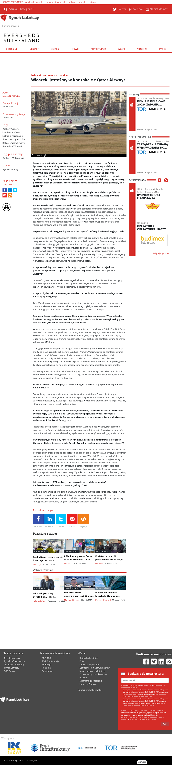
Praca (162, 49)
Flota (82, 661)
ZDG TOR (46, 658)
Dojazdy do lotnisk (89, 658)
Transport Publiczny (14, 664)
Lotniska (11, 49)
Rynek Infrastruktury (14, 661)
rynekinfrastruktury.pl (55, 2)
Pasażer (34, 49)
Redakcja (46, 664)
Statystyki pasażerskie (91, 680)
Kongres (142, 49)
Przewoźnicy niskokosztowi (93, 674)
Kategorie (26, 9)
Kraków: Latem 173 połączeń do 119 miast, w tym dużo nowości (109, 559)
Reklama (46, 667)
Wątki (121, 49)
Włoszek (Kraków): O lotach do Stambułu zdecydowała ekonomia (108, 596)
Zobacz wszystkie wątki (90, 689)
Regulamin (47, 671)
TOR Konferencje (50, 661)
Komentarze (98, 49)
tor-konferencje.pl (76, 2)
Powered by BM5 (32, 761)
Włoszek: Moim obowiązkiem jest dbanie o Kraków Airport (79, 596)
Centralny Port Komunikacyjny (95, 667)
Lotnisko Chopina (88, 684)
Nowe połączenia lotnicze (92, 671)
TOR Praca (9, 671)
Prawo (75, 49)
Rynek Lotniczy (11, 667)
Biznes (54, 49)
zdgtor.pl (92, 2)
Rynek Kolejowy (12, 658)
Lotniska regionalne (90, 664)
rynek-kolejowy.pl (33, 2)
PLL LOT (83, 677)
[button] (159, 185)
